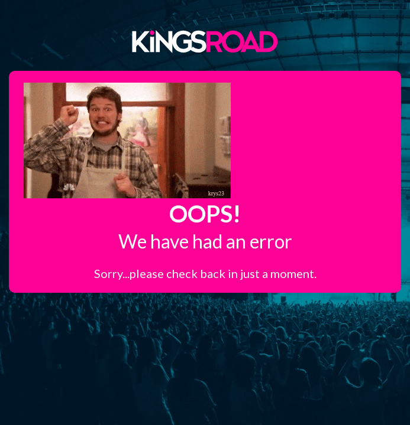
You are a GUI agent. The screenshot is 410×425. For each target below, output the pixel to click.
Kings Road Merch (205, 40)
